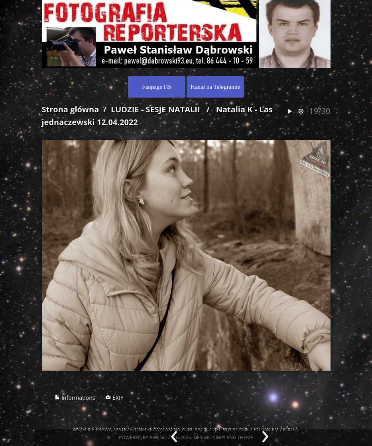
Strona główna (70, 109)
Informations (75, 397)
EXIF (114, 397)
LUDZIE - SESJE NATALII (155, 109)
